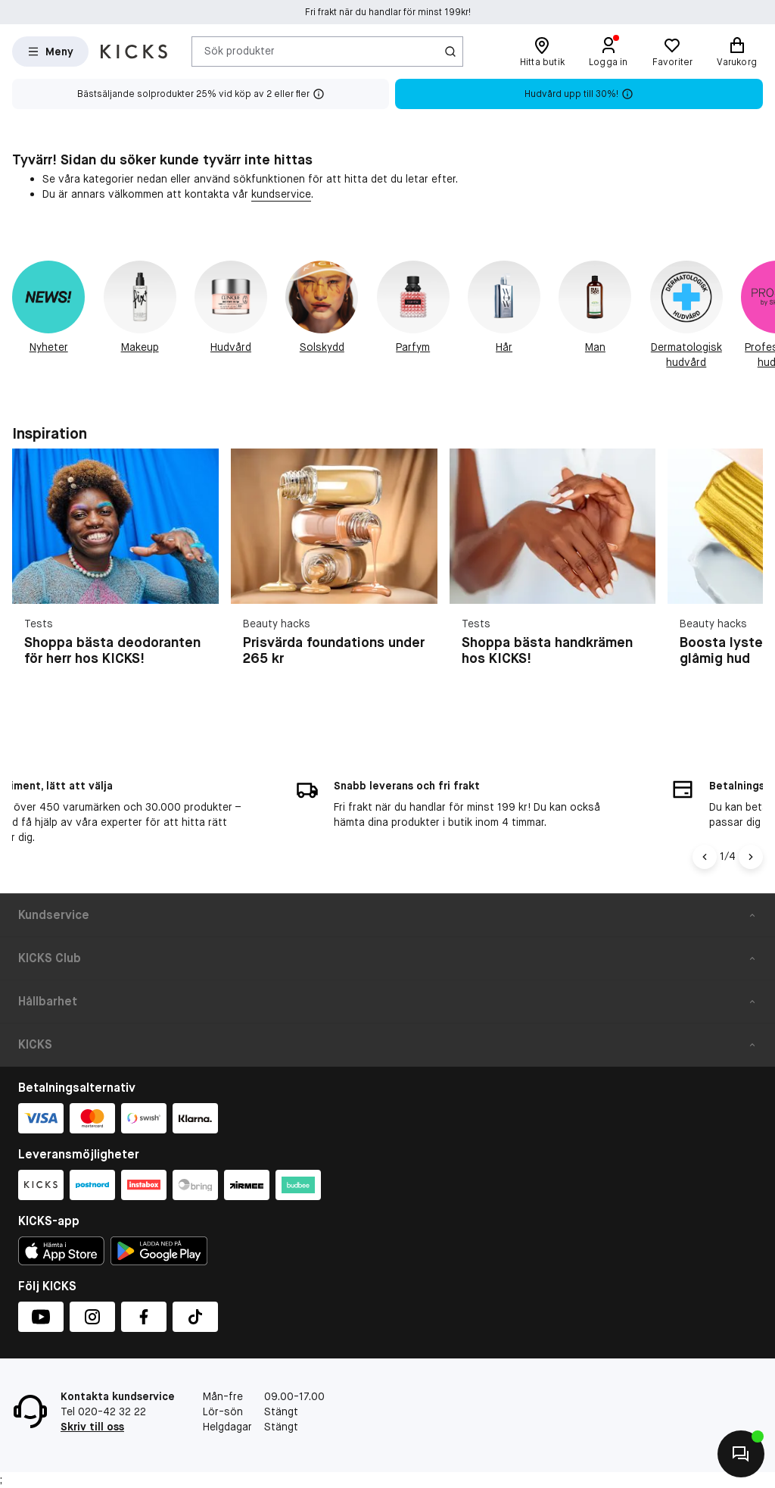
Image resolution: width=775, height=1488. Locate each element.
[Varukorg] (737, 51)
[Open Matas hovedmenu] (50, 51)
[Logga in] (608, 51)
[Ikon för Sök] (450, 51)
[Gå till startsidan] (134, 51)
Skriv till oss (92, 1426)
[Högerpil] (751, 857)
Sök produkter (239, 51)
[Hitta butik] (542, 51)
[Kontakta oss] (740, 1453)
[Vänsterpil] (705, 857)
